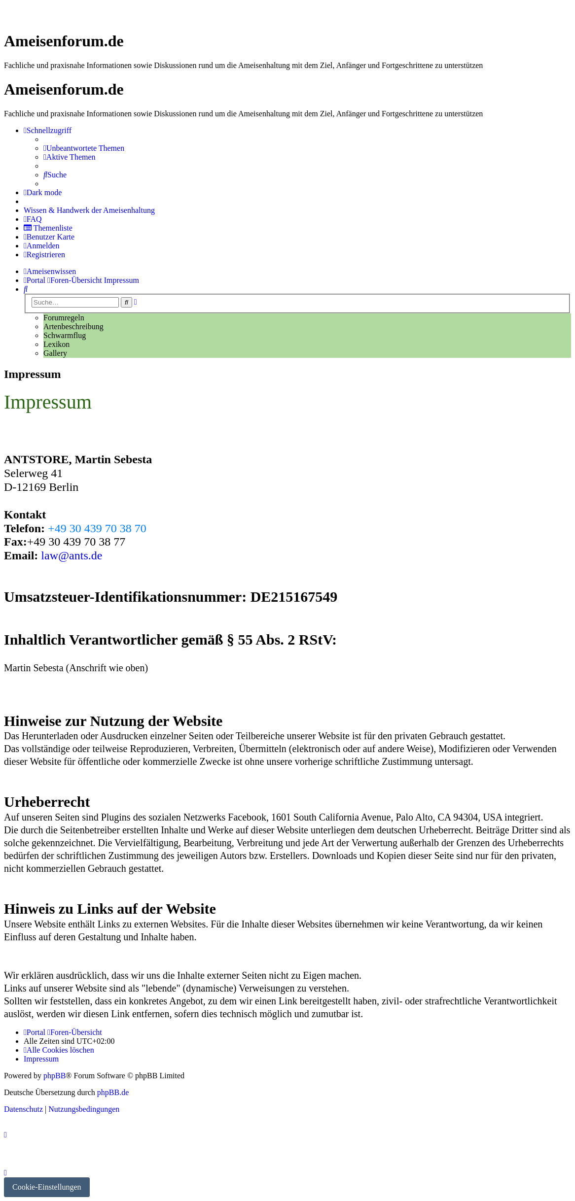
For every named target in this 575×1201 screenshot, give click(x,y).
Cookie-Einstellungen (46, 1187)
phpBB (54, 1075)
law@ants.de (71, 555)
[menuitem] (83, 148)
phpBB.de (113, 1092)
